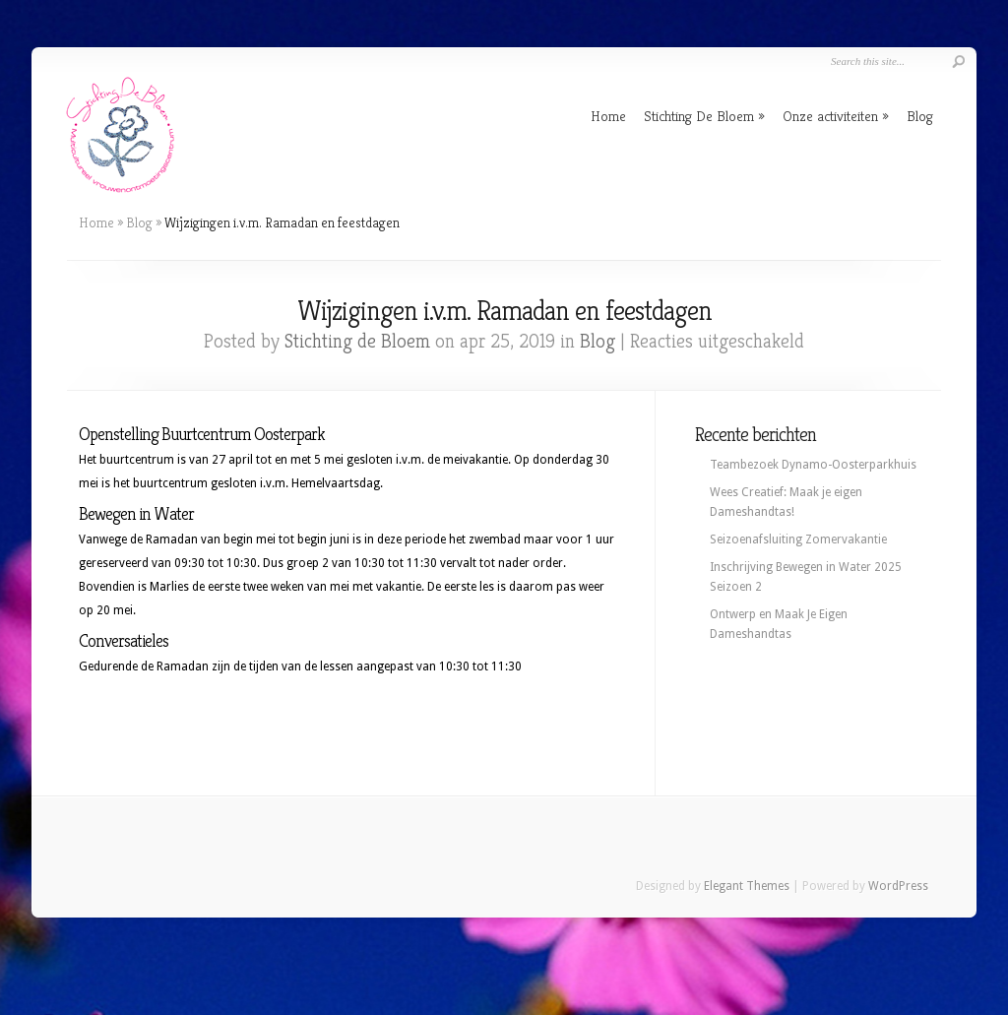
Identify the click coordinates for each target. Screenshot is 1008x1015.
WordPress (898, 886)
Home (608, 115)
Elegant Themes (746, 886)
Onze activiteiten (830, 115)
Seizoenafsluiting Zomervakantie (798, 539)
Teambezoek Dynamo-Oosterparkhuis (813, 465)
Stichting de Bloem (357, 341)
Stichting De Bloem (699, 115)
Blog (920, 115)
